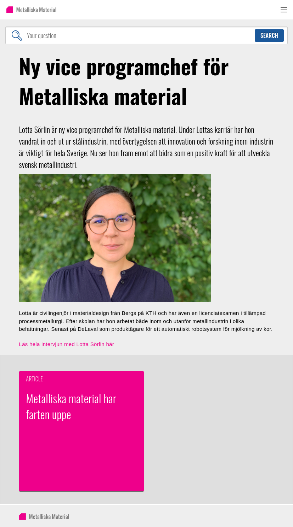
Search (269, 35)
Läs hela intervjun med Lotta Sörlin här (66, 344)
